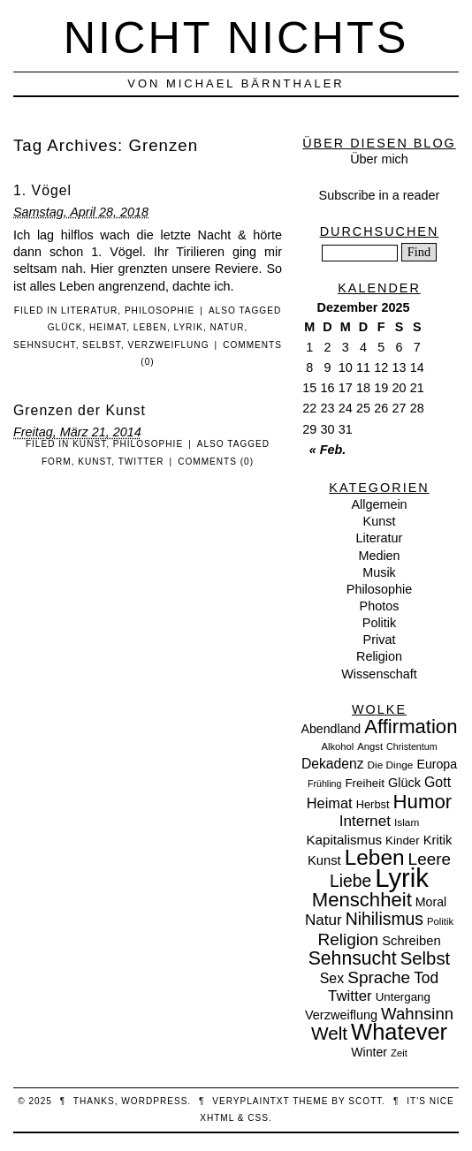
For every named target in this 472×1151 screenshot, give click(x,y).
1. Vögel (42, 190)
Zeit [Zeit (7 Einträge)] (399, 1053)
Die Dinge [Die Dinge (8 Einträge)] (390, 765)
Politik (379, 623)
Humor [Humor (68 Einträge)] (423, 802)
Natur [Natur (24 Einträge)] (323, 920)
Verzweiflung (168, 345)
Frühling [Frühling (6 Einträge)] (325, 783)
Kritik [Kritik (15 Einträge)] (438, 840)
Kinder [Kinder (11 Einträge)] (402, 840)
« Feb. (327, 450)
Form (57, 461)
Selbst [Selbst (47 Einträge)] (425, 958)
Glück (65, 327)
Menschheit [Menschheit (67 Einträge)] (362, 900)
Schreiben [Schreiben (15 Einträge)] (411, 941)
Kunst (89, 444)
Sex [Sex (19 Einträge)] (332, 978)
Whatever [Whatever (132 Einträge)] (399, 1031)
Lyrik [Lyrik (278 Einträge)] (402, 877)
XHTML (217, 1118)
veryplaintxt (250, 1101)
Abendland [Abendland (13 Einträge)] (331, 729)
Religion (379, 656)
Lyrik (188, 327)
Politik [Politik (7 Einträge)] (440, 921)
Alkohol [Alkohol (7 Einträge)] (337, 746)
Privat (379, 639)
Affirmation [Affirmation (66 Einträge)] (410, 727)
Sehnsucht (44, 345)
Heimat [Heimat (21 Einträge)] (330, 803)
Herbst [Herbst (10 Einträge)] (373, 804)
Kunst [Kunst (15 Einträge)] (324, 860)
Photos (380, 606)
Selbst (101, 345)
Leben (150, 327)
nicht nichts (236, 37)
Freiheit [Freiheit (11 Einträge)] (364, 783)
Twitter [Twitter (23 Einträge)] (350, 996)
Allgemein (379, 504)
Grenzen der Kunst (79, 410)
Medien (379, 556)
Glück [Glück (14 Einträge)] (404, 783)
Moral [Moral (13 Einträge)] (430, 902)
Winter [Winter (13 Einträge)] (369, 1052)
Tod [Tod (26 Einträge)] (426, 978)
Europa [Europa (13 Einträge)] (436, 764)
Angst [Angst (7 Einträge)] (370, 746)
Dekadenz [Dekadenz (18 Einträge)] (332, 763)
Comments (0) (216, 461)
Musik (379, 572)
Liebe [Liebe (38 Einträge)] (350, 881)
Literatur (89, 310)
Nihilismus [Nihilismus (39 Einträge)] (384, 918)
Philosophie (159, 310)
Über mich (379, 159)
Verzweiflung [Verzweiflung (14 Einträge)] (341, 1015)
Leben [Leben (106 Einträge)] (375, 857)
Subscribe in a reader (379, 195)
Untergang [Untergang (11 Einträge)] (403, 996)
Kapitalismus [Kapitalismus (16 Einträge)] (345, 839)
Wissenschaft (379, 674)
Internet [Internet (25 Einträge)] (365, 820)
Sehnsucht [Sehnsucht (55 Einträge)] (352, 958)
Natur (227, 327)
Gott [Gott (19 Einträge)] (437, 782)
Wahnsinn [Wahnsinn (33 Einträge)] (417, 1013)
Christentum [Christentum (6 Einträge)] (411, 746)
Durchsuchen (379, 231)
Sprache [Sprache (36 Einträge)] (378, 977)
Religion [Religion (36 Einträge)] (347, 939)
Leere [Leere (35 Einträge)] (429, 859)
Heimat (107, 327)
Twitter (141, 461)
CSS (258, 1118)
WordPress (154, 1101)
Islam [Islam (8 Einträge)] (406, 822)
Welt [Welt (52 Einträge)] (329, 1033)
